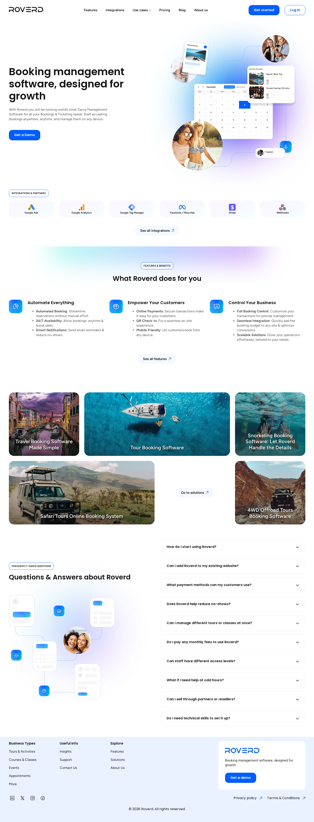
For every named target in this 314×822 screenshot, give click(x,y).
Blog (182, 10)
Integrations (115, 10)
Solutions (118, 760)
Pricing (164, 10)
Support (66, 760)
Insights (65, 751)
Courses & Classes (22, 760)
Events (14, 768)
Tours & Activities (22, 751)
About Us (117, 768)
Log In (295, 10)
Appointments (19, 776)
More (13, 784)
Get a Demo (24, 134)
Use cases (140, 10)
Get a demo (240, 777)
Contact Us (68, 768)
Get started (264, 10)
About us (201, 10)
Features (90, 10)
